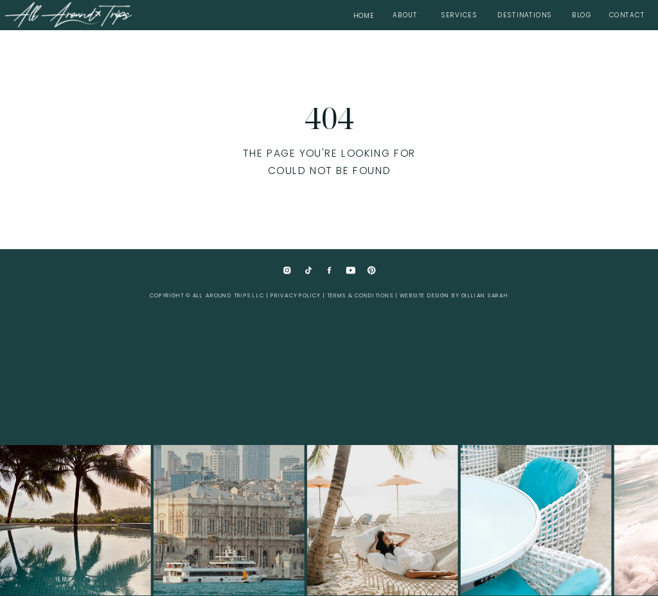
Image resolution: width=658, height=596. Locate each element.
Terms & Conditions (360, 296)
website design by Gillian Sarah (454, 296)
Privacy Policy (296, 296)
